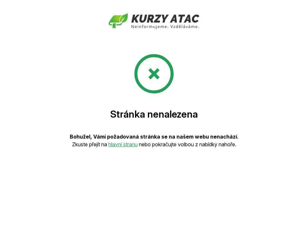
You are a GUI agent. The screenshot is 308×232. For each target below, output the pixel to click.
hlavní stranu (123, 144)
